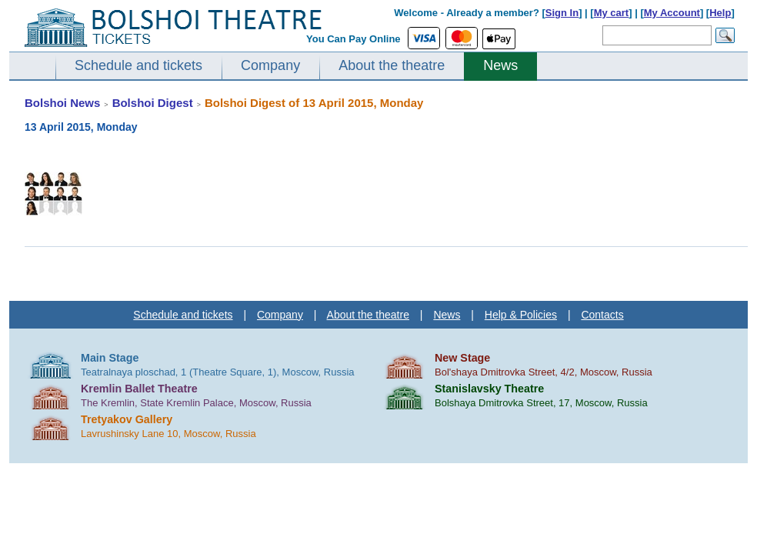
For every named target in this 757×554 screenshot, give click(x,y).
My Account (672, 12)
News (500, 65)
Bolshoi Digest (152, 102)
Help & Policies (521, 315)
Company (270, 65)
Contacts (602, 315)
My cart (611, 12)
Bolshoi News (62, 102)
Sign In (562, 12)
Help (720, 12)
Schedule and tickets (138, 65)
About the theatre (391, 65)
